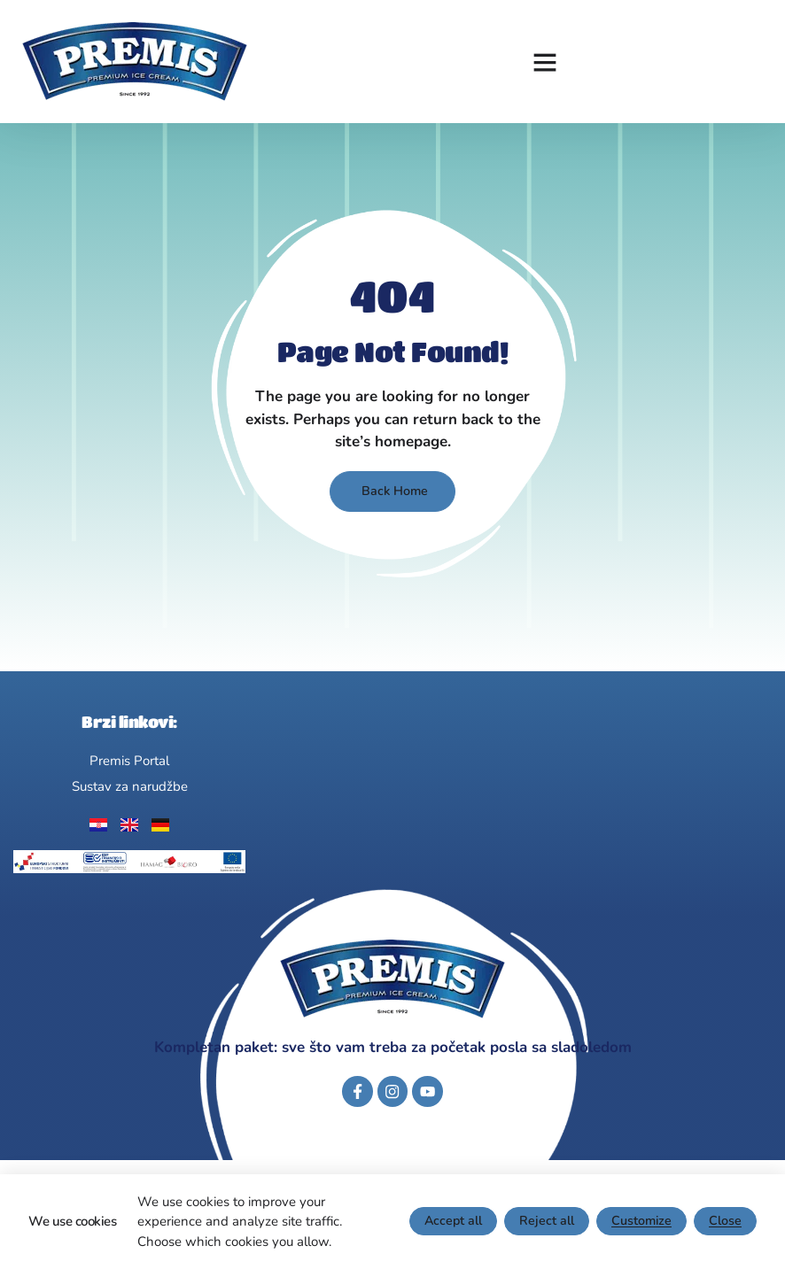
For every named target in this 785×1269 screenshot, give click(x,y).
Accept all (446, 1221)
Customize (639, 1221)
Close (725, 1221)
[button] (544, 62)
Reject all (542, 1221)
